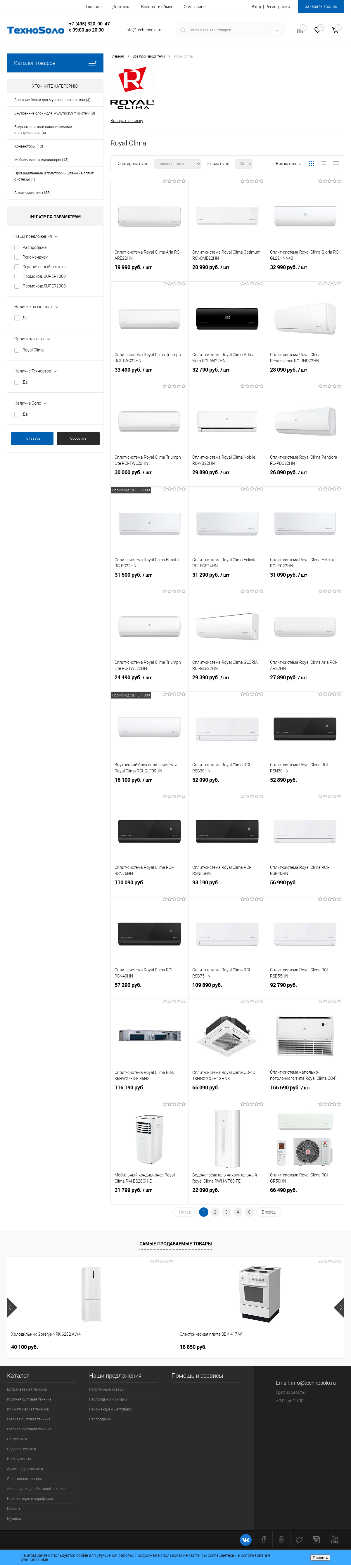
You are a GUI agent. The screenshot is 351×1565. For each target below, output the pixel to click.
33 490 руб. (149, 376)
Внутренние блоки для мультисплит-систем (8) (54, 113)
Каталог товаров (55, 62)
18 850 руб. (108, 1347)
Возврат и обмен (157, 6)
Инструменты (19, 1459)
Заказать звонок (321, 6)
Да (25, 318)
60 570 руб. (277, 1347)
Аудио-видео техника (25, 1469)
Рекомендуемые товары (110, 1409)
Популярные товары (107, 1389)
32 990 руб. (305, 273)
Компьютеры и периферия (30, 1499)
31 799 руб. (149, 1196)
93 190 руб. (227, 888)
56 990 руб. (305, 888)
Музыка (14, 1519)
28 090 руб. (305, 376)
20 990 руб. (227, 273)
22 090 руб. (227, 1196)
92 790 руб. (305, 991)
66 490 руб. (305, 1196)
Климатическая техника (28, 1409)
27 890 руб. (305, 683)
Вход (256, 6)
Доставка (121, 6)
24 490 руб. (149, 683)
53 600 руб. (198, 1347)
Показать (32, 438)
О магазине (194, 6)
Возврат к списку (126, 120)
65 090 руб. (227, 1093)
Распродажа (35, 247)
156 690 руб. (305, 1093)
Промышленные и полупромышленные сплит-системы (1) (54, 176)
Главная (94, 6)
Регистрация (277, 6)
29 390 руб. (227, 683)
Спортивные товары (24, 1479)
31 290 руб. (227, 581)
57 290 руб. (149, 991)
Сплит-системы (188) (32, 192)
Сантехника (17, 1439)
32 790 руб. (227, 376)
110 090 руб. (149, 888)
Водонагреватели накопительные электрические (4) (43, 129)
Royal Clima (33, 350)
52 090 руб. (227, 786)
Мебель (13, 1509)
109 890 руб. (227, 991)
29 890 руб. (227, 478)
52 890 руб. (305, 786)
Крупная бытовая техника (29, 1399)
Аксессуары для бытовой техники (36, 1489)
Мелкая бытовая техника (29, 1419)
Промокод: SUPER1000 (44, 276)
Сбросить (78, 438)
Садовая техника (21, 1449)
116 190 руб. (149, 1093)
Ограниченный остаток (45, 266)
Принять (320, 1557)
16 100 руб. (149, 786)
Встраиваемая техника (27, 1389)
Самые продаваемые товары (175, 1244)
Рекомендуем (35, 257)
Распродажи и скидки (108, 1399)
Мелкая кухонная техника (29, 1429)
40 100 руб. (24, 1347)
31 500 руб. (149, 581)
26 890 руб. (305, 478)
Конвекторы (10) (28, 146)
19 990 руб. (149, 273)
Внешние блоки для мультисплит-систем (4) (52, 100)
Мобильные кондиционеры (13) (41, 159)
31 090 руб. (305, 581)
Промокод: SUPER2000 (44, 286)
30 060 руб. (149, 478)
